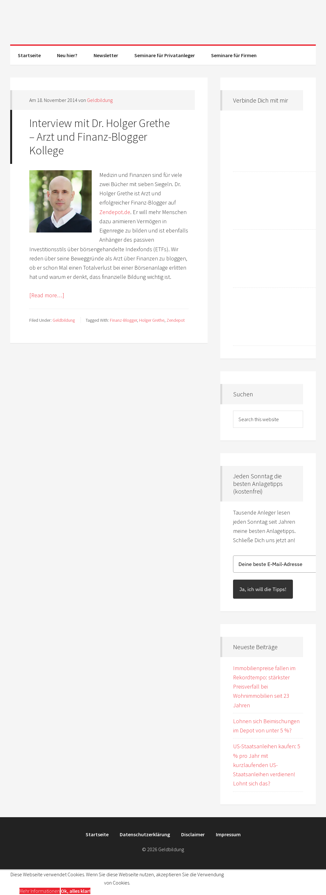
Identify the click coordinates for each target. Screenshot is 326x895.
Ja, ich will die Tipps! (263, 589)
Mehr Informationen (39, 891)
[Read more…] (46, 295)
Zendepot (176, 320)
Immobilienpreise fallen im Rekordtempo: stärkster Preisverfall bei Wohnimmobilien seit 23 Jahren (264, 686)
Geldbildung (163, 22)
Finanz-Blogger (123, 320)
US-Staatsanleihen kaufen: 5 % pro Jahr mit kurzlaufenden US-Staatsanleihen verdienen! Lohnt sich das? (266, 765)
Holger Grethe (151, 320)
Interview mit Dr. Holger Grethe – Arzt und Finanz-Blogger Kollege (99, 137)
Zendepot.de (114, 212)
